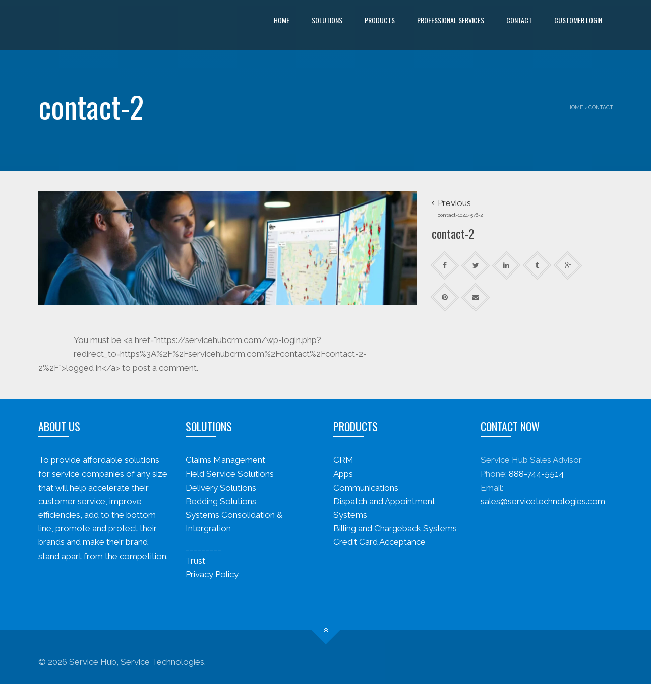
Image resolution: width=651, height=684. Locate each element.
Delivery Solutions (221, 488)
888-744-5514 (536, 474)
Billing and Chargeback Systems (395, 528)
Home (281, 20)
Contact (519, 20)
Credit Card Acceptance (379, 542)
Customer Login (578, 20)
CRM (343, 460)
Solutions (327, 20)
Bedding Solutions (221, 501)
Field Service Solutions (230, 474)
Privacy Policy (212, 574)
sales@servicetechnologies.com (543, 501)
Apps (343, 474)
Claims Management (225, 460)
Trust (195, 561)
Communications (365, 488)
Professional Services (450, 20)
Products (380, 20)
